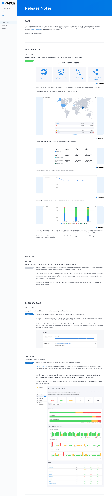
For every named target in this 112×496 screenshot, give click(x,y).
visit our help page (36, 29)
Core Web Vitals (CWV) (42, 366)
